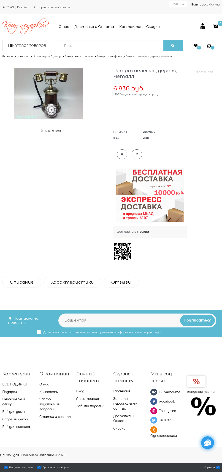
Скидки (153, 26)
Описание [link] (22, 282)
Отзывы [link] (121, 282)
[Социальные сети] (207, 442)
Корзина (209, 467)
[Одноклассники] (153, 429)
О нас (64, 26)
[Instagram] (153, 410)
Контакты (130, 26)
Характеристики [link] (72, 282)
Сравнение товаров (56, 467)
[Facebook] (153, 401)
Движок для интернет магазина (27, 455)
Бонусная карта (201, 391)
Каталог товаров (29, 45)
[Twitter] (153, 420)
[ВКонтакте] (153, 391)
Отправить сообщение (52, 7)
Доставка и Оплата (94, 26)
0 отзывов (204, 72)
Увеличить (53, 130)
